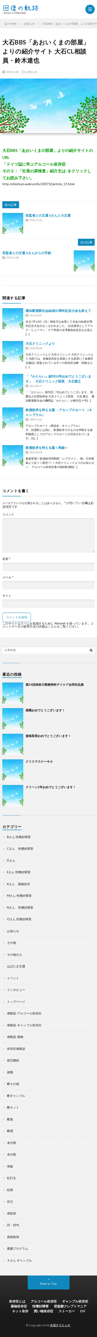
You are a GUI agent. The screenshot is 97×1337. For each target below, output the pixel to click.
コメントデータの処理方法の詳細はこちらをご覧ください (48, 624)
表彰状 (11, 1213)
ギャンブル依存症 (75, 1301)
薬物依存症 (19, 1306)
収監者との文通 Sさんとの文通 (48, 215)
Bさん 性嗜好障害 (19, 837)
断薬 (10, 1119)
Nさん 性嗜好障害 (20, 907)
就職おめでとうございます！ (45, 710)
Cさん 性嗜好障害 (20, 848)
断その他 (13, 1084)
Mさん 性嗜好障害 (19, 895)
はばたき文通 (16, 966)
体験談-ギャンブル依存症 (24, 1025)
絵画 (10, 1190)
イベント (13, 978)
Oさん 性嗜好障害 (19, 919)
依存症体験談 (16, 1048)
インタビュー (16, 990)
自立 (10, 1201)
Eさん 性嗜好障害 (18, 872)
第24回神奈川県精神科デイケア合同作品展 (55, 684)
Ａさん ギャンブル (19, 1260)
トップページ (16, 1001)
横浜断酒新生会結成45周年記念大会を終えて (58, 311)
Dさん (11, 860)
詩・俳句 (13, 1225)
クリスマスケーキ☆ (39, 761)
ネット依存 (20, 1311)
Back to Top (48, 1284)
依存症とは (17, 1301)
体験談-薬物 (15, 1037)
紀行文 (11, 1178)
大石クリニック (60, 1325)
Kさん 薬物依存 (18, 884)
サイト (6, 595)
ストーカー (67, 1311)
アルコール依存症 (44, 1301)
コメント (8, 514)
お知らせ (31, 71)
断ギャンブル (16, 1096)
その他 (11, 943)
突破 (10, 1166)
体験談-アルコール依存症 (24, 1013)
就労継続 (13, 1060)
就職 (10, 1072)
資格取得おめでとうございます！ (48, 736)
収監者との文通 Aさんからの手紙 (26, 253)
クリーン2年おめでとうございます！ (51, 787)
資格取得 (13, 1237)
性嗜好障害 (40, 1306)
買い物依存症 (43, 1311)
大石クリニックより (40, 343)
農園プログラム (17, 1248)
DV (82, 1311)
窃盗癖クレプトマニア (70, 1306)
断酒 (10, 1131)
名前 (6, 558)
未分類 (11, 1143)
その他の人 (14, 954)
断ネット (13, 1107)
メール (7, 577)
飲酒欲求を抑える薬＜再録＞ (47, 448)
